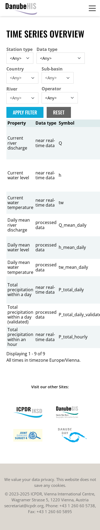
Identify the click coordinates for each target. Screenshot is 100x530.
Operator (51, 89)
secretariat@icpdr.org (23, 505)
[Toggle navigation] (92, 8)
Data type (47, 49)
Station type (19, 49)
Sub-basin (52, 69)
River (11, 89)
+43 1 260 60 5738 (77, 505)
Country (15, 69)
